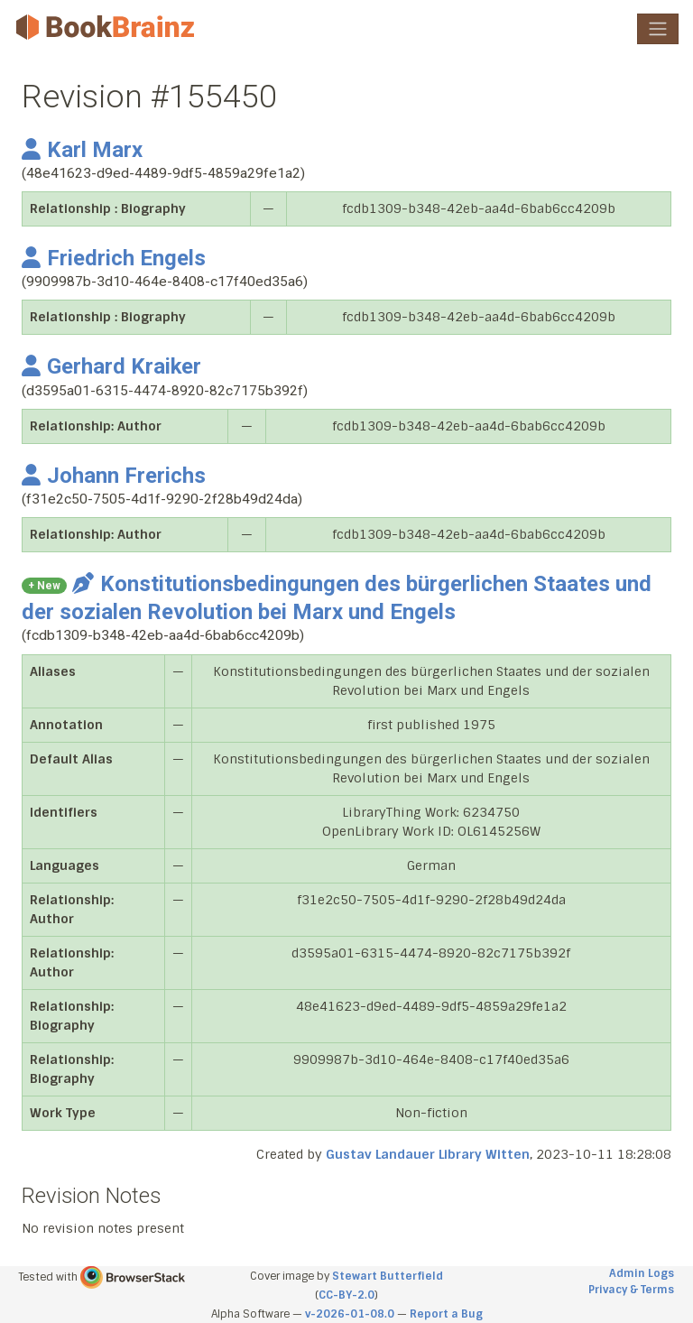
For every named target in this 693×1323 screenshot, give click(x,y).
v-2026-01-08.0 (349, 1314)
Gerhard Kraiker (111, 366)
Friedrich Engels (114, 258)
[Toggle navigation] (658, 29)
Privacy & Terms (631, 1289)
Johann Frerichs (114, 475)
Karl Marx (82, 149)
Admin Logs (641, 1273)
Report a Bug (446, 1314)
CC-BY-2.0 (346, 1295)
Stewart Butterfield (387, 1276)
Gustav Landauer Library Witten (428, 1154)
